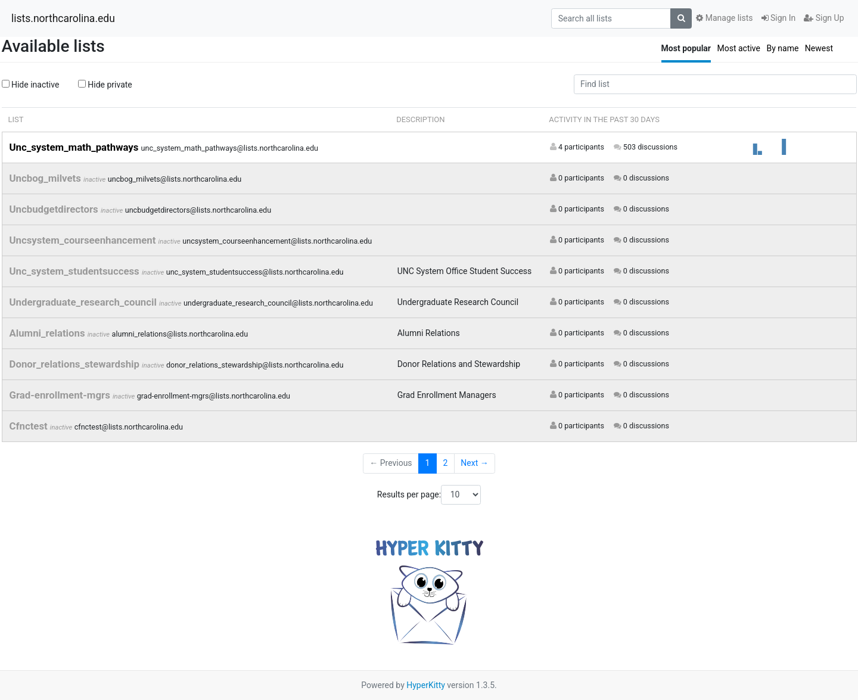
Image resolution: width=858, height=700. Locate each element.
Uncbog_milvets (47, 178)
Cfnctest (30, 426)
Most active (738, 48)
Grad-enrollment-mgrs (61, 395)
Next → (474, 463)
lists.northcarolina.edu (63, 18)
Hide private (105, 84)
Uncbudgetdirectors (55, 209)
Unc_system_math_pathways (75, 147)
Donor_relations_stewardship (76, 364)
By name (782, 48)
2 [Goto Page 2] (445, 463)
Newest (819, 48)
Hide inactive (31, 84)
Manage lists (724, 18)
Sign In (778, 18)
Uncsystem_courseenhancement (84, 240)
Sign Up (824, 18)
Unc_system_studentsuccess (76, 271)
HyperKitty (425, 685)
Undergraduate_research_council (85, 302)
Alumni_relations (49, 333)
